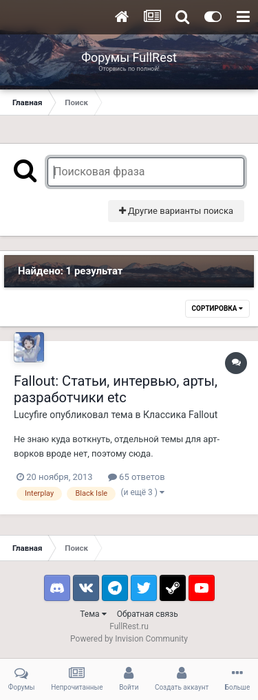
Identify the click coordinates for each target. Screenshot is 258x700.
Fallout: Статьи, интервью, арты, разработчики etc (115, 389)
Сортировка (217, 308)
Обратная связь (147, 614)
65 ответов (136, 477)
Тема (93, 614)
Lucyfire (30, 414)
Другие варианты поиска (176, 211)
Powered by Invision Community (129, 639)
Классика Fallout (180, 414)
